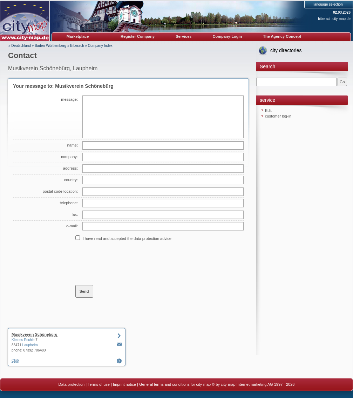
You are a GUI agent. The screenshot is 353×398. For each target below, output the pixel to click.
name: (72, 145)
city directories (285, 50)
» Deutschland (19, 46)
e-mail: (72, 226)
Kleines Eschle (23, 340)
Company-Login (227, 36)
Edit (268, 110)
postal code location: (60, 191)
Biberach (77, 46)
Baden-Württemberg (50, 46)
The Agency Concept (282, 36)
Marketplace (78, 36)
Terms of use (99, 384)
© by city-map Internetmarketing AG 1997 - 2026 (253, 384)
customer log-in (278, 116)
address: (70, 168)
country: (71, 180)
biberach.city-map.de (334, 19)
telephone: (69, 203)
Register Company (138, 36)
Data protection (72, 384)
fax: (75, 214)
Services (183, 36)
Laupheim (30, 345)
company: (69, 157)
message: (69, 99)
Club (15, 360)
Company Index (100, 46)
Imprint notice (124, 384)
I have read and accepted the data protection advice (127, 238)
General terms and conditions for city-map (175, 384)
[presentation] (128, 262)
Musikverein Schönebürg (34, 334)
